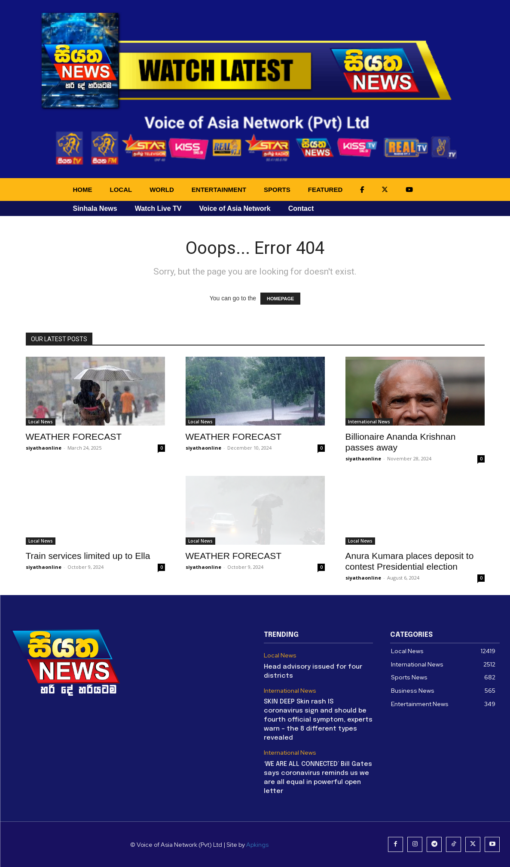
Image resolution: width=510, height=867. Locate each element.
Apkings (257, 844)
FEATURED (325, 189)
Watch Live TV (158, 208)
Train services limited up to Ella (88, 556)
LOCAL (121, 189)
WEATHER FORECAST (74, 436)
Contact (301, 208)
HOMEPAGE (280, 298)
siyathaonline (43, 447)
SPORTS (277, 189)
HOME (82, 189)
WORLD (162, 189)
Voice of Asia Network (234, 208)
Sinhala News (95, 208)
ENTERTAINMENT (219, 189)
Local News (40, 422)
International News (369, 422)
